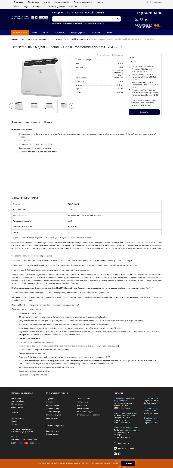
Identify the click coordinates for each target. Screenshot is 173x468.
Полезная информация (83, 2)
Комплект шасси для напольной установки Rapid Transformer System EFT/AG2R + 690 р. (143, 102)
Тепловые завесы (52, 408)
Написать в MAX (123, 443)
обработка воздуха (90, 23)
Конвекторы (44, 39)
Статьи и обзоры (17, 401)
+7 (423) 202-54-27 (151, 423)
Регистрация (157, 2)
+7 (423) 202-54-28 (151, 401)
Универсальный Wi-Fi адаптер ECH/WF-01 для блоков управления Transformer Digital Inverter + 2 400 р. (144, 93)
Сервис (14, 424)
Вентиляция (82, 405)
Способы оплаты (52, 431)
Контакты (85, 7)
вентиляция (79, 23)
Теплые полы (82, 402)
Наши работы (38, 7)
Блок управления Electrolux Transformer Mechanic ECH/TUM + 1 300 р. (144, 84)
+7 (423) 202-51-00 (149, 13)
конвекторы (101, 23)
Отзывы (46, 2)
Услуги (16, 7)
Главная (14, 39)
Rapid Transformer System (82, 39)
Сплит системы (52, 418)
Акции (26, 7)
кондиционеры (56, 23)
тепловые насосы (68, 23)
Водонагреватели (52, 405)
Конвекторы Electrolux (60, 39)
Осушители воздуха (53, 415)
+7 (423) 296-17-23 (151, 411)
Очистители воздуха (85, 412)
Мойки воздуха (83, 408)
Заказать (144, 112)
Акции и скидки (17, 407)
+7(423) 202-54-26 (121, 435)
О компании (18, 2)
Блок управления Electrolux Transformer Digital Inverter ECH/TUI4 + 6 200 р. (141, 69)
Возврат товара (52, 434)
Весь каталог (20, 33)
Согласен (128, 463)
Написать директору (57, 7)
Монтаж (14, 421)
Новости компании (18, 404)
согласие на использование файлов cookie (101, 463)
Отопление (33, 39)
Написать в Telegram (125, 448)
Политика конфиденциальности (22, 432)
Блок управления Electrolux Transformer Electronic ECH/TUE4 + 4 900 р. (144, 77)
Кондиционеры (51, 399)
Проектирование (17, 418)
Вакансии (73, 7)
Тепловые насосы (84, 399)
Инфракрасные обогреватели (88, 415)
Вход (148, 2)
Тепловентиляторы (53, 412)
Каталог (23, 39)
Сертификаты (33, 2)
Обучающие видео (61, 2)
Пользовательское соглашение (21, 430)
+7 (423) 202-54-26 (121, 420)
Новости (100, 2)
